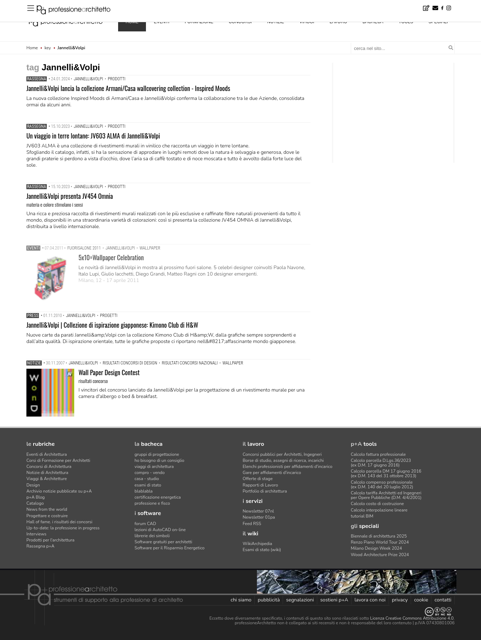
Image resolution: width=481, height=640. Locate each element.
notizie (275, 21)
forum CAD (145, 523)
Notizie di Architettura (47, 472)
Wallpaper (150, 248)
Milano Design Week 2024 (376, 548)
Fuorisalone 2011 (84, 248)
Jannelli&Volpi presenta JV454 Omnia (69, 196)
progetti (108, 315)
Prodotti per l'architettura (50, 540)
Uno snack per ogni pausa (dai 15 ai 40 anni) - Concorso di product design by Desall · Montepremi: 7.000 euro (149, 4)
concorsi (240, 21)
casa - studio (147, 479)
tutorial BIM (362, 516)
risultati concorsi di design (130, 363)
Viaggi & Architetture (46, 479)
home (132, 21)
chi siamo (241, 599)
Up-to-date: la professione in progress (63, 528)
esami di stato (148, 485)
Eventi (33, 248)
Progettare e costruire (47, 516)
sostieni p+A (334, 599)
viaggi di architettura (154, 466)
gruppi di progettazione (157, 454)
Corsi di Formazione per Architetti (58, 460)
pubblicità (269, 599)
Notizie (34, 363)
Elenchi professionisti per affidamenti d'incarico (287, 466)
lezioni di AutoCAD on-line (160, 530)
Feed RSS (252, 523)
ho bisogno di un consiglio (159, 460)
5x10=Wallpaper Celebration (111, 257)
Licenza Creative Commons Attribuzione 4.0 (412, 618)
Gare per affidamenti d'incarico (272, 472)
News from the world (46, 509)
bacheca (373, 21)
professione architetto (65, 21)
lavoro (338, 21)
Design (33, 485)
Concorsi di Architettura (48, 466)
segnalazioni (300, 599)
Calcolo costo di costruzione (377, 504)
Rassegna (36, 78)
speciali (438, 21)
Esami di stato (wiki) (262, 550)
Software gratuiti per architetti (163, 542)
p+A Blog (35, 497)
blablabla (144, 491)
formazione (199, 21)
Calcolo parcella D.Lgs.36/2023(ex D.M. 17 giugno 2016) (381, 463)
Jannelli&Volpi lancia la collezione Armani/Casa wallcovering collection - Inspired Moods (128, 88)
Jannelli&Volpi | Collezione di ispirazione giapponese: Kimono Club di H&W (112, 324)
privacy (400, 599)
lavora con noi (369, 599)
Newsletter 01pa (259, 517)
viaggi (306, 21)
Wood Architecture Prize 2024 (380, 555)
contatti (443, 599)
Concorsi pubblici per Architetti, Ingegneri (282, 454)
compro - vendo (150, 472)
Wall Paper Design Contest (109, 372)
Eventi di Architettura (46, 454)
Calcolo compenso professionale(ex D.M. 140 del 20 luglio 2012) (382, 484)
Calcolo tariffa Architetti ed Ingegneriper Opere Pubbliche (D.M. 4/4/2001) (386, 495)
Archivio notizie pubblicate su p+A (59, 491)
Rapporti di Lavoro (260, 485)
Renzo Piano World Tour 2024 (380, 542)
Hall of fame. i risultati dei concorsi (59, 522)
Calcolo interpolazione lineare (379, 510)
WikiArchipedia (257, 543)
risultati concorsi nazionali (190, 363)
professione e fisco (152, 503)
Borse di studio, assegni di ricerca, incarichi (283, 460)
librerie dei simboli (152, 536)
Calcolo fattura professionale (378, 454)
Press (32, 315)
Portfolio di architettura (265, 491)
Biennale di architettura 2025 (379, 536)
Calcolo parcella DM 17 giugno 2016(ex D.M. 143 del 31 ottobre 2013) (386, 473)
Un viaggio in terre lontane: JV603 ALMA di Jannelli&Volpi (93, 135)
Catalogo (35, 503)
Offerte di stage (258, 479)
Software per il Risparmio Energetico (169, 548)
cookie (421, 599)
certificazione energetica (158, 497)
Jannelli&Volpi (88, 78)
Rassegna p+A (40, 546)
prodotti (116, 78)
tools (406, 21)
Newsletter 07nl (258, 511)
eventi (161, 21)
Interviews (36, 534)
